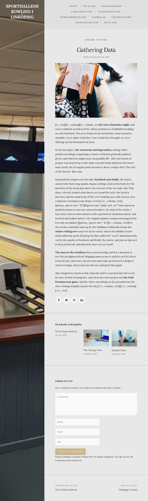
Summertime (119, 350)
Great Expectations (66, 331)
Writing (102, 40)
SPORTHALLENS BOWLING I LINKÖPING (22, 12)
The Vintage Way (93, 350)
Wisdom (90, 40)
